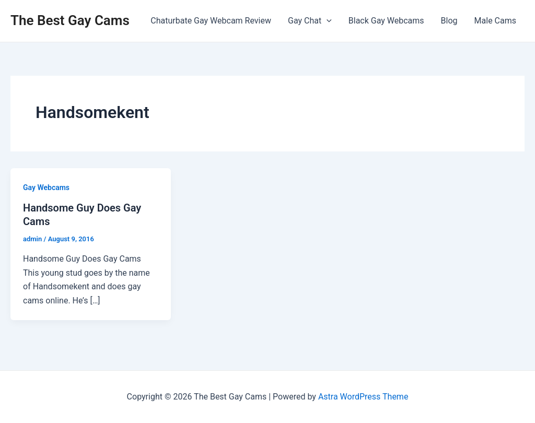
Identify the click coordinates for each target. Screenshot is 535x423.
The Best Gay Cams (70, 20)
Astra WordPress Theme (363, 397)
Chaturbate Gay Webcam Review (210, 21)
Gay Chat (310, 21)
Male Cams (495, 21)
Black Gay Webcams (386, 21)
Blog (449, 21)
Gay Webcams (46, 187)
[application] (326, 21)
